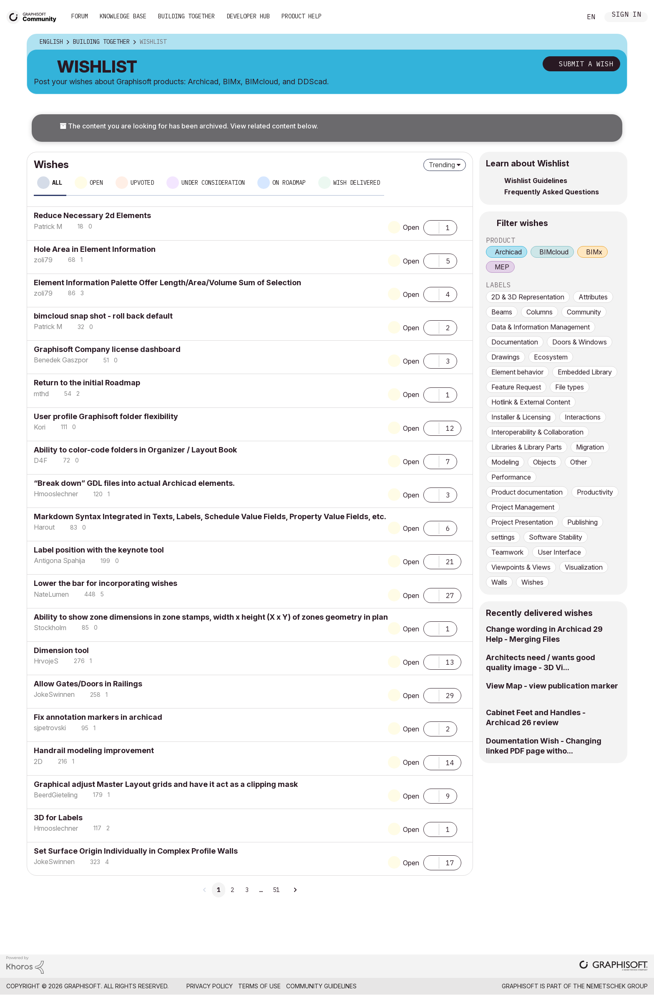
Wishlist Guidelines (535, 180)
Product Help (302, 16)
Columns (539, 312)
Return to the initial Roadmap (87, 382)
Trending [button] (442, 165)
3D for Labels (58, 817)
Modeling (505, 462)
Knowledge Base (123, 16)
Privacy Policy (209, 986)
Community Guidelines (321, 986)
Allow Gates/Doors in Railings (88, 683)
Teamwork (507, 552)
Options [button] (615, 42)
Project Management (522, 507)
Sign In (626, 15)
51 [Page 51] (276, 890)
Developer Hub (248, 16)
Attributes (593, 297)
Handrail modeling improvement (94, 750)
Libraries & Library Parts (526, 447)
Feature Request (516, 387)
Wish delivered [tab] (356, 182)
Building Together (186, 16)
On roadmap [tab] (289, 182)
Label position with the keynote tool (99, 549)
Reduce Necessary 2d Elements (92, 215)
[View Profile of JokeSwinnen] (54, 694)
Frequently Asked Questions (551, 192)
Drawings (505, 357)
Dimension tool (61, 650)
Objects (544, 462)
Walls (499, 582)
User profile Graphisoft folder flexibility (106, 416)
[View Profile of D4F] (41, 460)
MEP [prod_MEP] (502, 267)
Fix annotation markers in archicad (98, 717)
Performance (511, 477)
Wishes (532, 582)
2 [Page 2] (232, 890)
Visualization (584, 567)
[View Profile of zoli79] (43, 260)
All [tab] (57, 182)
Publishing (582, 522)
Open (411, 227)
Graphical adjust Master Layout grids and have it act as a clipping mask (166, 784)
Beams (501, 312)
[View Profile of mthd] (41, 393)
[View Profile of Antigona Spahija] (59, 560)
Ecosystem (551, 357)
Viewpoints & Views (521, 567)
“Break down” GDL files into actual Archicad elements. (134, 483)
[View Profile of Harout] (44, 527)
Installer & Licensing (521, 417)
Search (565, 17)
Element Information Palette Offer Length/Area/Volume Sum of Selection (167, 282)
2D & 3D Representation (527, 297)
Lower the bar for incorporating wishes (105, 583)
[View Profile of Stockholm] (50, 627)
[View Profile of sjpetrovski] (50, 728)
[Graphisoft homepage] (613, 966)
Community (584, 312)
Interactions (583, 417)
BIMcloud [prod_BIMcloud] (553, 252)
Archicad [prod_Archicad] (508, 252)
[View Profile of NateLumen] (51, 594)
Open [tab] (96, 182)
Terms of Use (259, 986)
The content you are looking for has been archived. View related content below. (189, 126)
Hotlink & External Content (530, 402)
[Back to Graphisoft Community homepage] (34, 16)
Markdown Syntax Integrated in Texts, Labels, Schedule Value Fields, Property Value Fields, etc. (210, 516)
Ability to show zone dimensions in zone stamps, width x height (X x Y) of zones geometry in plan (211, 617)
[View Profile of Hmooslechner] (56, 494)
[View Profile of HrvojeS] (46, 661)
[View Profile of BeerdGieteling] (56, 795)
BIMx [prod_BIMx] (594, 252)
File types (569, 387)
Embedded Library (585, 372)
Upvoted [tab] (142, 182)
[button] (431, 227)
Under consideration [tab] (213, 182)
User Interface (559, 552)
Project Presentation (522, 522)
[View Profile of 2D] (38, 761)
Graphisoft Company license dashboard (107, 349)
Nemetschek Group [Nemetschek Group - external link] (617, 986)
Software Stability (555, 537)
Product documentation (527, 492)
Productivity (595, 492)
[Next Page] (294, 889)
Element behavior (517, 372)
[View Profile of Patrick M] (48, 226)
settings (503, 537)
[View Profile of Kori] (39, 427)
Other (578, 462)
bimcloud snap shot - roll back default (103, 316)
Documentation (514, 342)
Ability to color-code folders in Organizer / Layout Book (135, 449)
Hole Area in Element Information (95, 249)
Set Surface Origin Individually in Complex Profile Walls (136, 851)
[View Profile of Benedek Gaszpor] (61, 360)
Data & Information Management (540, 327)
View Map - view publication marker (552, 685)
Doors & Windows (579, 342)
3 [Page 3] (247, 890)
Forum (79, 16)
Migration (590, 447)
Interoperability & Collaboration (537, 432)
